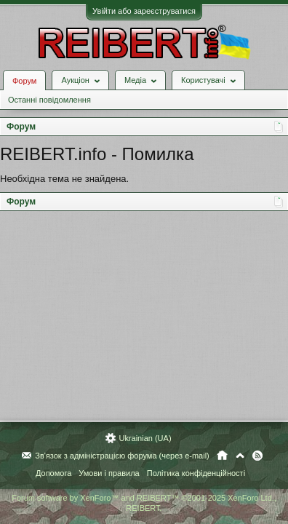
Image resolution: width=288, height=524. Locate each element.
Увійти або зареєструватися (144, 11)
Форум (24, 80)
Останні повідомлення (49, 99)
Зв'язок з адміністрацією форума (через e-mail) (122, 455)
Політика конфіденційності (196, 473)
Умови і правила (109, 473)
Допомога (53, 473)
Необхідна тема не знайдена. (64, 178)
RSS (257, 455)
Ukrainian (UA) (145, 438)
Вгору (240, 455)
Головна (222, 455)
